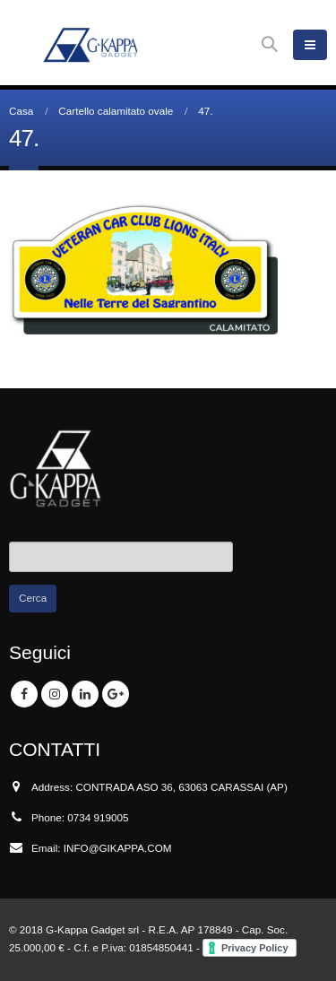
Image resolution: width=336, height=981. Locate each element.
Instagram (54, 694)
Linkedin (85, 694)
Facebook (24, 694)
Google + (115, 694)
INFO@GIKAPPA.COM (118, 848)
